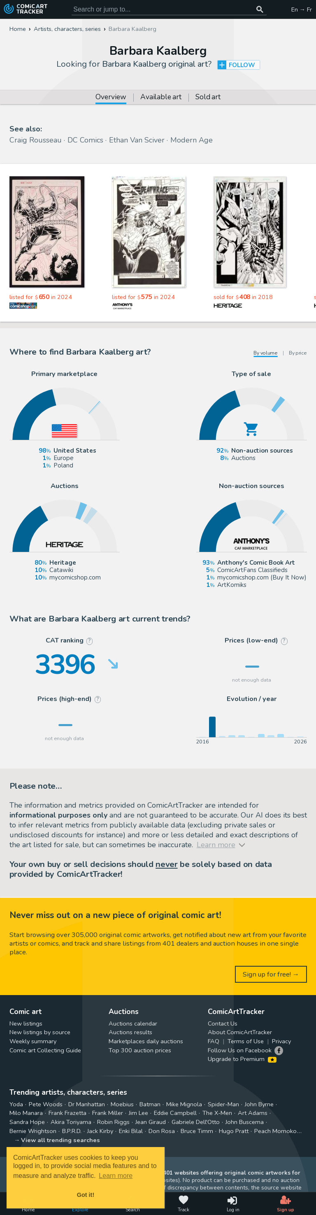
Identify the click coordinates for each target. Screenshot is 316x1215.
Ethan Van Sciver (137, 140)
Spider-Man (223, 1104)
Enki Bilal (131, 1131)
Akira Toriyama (71, 1122)
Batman (149, 1104)
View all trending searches (60, 1140)
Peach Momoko (275, 1131)
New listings (25, 1023)
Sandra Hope (27, 1122)
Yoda (16, 1104)
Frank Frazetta (67, 1113)
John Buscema (244, 1122)
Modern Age (191, 140)
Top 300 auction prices (140, 1050)
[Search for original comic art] (169, 9)
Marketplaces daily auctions (146, 1041)
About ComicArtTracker (240, 1032)
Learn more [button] (115, 1175)
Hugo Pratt (234, 1131)
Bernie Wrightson (32, 1131)
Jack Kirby (100, 1131)
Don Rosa (162, 1131)
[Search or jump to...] (260, 9)
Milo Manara (26, 1113)
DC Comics (85, 140)
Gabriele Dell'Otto (196, 1122)
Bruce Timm (197, 1131)
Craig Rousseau (35, 140)
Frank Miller (107, 1113)
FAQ (213, 1041)
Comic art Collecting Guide (45, 1050)
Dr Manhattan (86, 1104)
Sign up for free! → (271, 974)
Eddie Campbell (175, 1113)
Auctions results (130, 1032)
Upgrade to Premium (242, 1059)
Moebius (122, 1104)
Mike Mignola (184, 1104)
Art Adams (252, 1113)
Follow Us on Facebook (240, 1050)
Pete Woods (46, 1104)
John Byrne (259, 1104)
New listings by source (39, 1032)
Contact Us (222, 1023)
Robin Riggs (113, 1122)
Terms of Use (246, 1041)
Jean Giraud (150, 1122)
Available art (160, 97)
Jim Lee (138, 1113)
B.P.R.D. (71, 1131)
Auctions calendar (133, 1023)
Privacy (281, 1041)
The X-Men (217, 1113)
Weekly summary (32, 1041)
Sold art (207, 97)
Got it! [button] (85, 1195)
